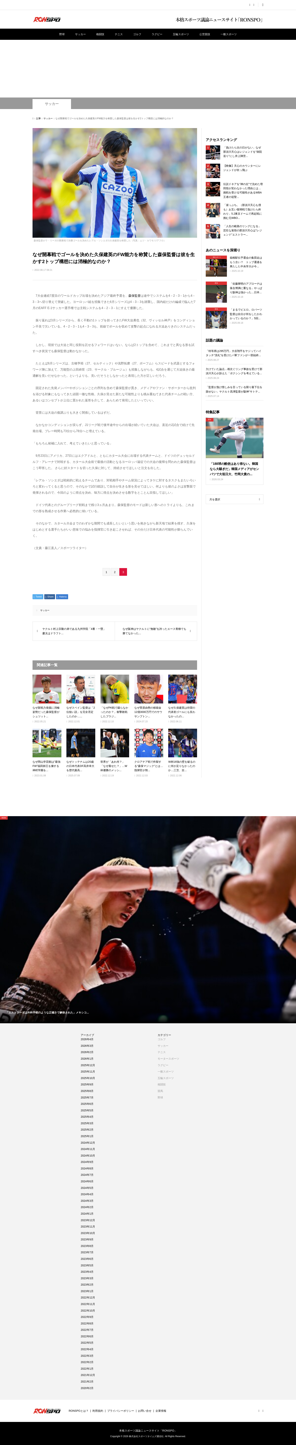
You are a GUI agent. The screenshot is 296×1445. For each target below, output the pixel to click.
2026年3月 (87, 1045)
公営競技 (204, 34)
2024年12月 (88, 1142)
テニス (119, 34)
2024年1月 (87, 1213)
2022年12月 (88, 1297)
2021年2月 (87, 1381)
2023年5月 (87, 1265)
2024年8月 (87, 1168)
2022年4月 (87, 1349)
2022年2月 (87, 1362)
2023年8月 (87, 1246)
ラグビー (157, 34)
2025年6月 (87, 1103)
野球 (62, 34)
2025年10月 (88, 1078)
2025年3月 (87, 1123)
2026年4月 (87, 1039)
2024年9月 (87, 1161)
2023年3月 (87, 1278)
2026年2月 (87, 1052)
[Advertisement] (148, 69)
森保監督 (134, 295)
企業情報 (161, 1410)
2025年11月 (88, 1071)
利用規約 (97, 1410)
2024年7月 (87, 1174)
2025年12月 (88, 1065)
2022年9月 (87, 1316)
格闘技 (100, 34)
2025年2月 (87, 1129)
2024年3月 (87, 1200)
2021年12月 (88, 1375)
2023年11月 (88, 1226)
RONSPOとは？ (79, 1410)
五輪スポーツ (181, 34)
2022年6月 (87, 1336)
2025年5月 (87, 1110)
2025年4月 (87, 1116)
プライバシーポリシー (120, 1410)
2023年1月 (87, 1291)
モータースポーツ (168, 1058)
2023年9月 (87, 1239)
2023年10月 (88, 1233)
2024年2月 (87, 1207)
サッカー (80, 34)
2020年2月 (87, 1388)
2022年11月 (88, 1304)
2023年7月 (87, 1252)
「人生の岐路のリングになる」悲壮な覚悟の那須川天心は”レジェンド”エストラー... (242, 230)
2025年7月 (87, 1097)
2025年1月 (87, 1136)
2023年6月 (87, 1258)
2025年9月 (87, 1084)
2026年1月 (87, 1058)
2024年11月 (88, 1149)
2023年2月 (87, 1284)
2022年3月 (87, 1355)
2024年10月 (88, 1155)
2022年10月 (88, 1310)
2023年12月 (88, 1220)
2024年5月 (87, 1187)
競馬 (160, 1090)
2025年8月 (87, 1090)
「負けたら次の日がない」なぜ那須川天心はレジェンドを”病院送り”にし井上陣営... (242, 152)
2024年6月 (87, 1181)
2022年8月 (87, 1323)
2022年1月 (87, 1368)
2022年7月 (87, 1329)
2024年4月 (87, 1194)
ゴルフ (137, 34)
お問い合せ (144, 1410)
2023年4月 (87, 1271)
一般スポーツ (229, 34)
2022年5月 (87, 1342)
